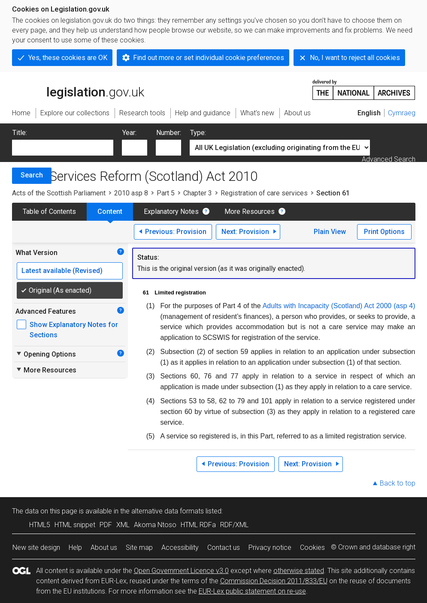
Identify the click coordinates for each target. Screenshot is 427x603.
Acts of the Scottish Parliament (59, 193)
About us (104, 547)
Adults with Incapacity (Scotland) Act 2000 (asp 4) (339, 305)
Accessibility (180, 547)
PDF (106, 525)
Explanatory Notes (171, 211)
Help (75, 547)
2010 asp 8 (131, 193)
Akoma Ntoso (155, 525)
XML (123, 525)
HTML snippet (75, 525)
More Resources (249, 211)
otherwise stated (298, 571)
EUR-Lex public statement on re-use (252, 591)
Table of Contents (49, 211)
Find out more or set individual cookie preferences (208, 58)
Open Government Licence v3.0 (181, 571)
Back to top (397, 483)
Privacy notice (269, 547)
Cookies (312, 547)
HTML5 (39, 525)
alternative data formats (167, 511)
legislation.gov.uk (78, 89)
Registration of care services (264, 193)
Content (109, 211)
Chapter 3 (197, 193)
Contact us (223, 547)
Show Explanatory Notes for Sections (74, 330)
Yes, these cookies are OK (67, 58)
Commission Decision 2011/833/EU (273, 581)
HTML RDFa (198, 525)
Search (32, 175)
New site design (36, 547)
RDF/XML (234, 525)
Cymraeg (401, 113)
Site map (139, 547)
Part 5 (166, 193)
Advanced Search (388, 159)
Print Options (384, 232)
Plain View (330, 232)
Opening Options (45, 354)
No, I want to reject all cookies (355, 58)
